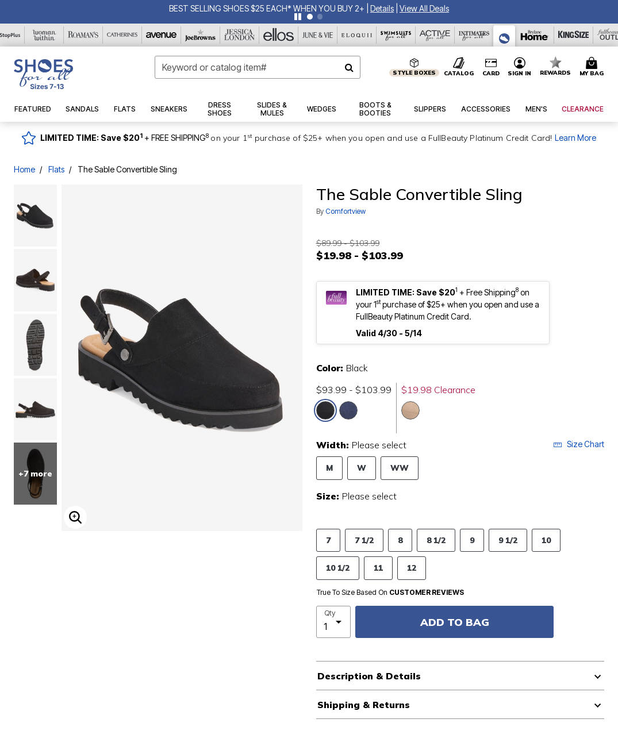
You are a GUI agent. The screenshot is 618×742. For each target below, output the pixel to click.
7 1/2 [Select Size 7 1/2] (364, 540)
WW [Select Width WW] (399, 467)
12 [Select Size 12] (411, 567)
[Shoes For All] (504, 36)
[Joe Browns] (200, 35)
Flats (56, 169)
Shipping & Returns (363, 704)
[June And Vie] (317, 35)
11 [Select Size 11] (378, 567)
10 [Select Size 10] (546, 540)
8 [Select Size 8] (400, 540)
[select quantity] (333, 622)
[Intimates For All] (474, 35)
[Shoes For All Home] (43, 74)
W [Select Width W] (361, 467)
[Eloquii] (357, 35)
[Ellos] (278, 35)
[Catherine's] (122, 35)
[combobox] (257, 67)
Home (24, 169)
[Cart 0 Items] (593, 67)
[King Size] (573, 35)
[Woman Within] (44, 35)
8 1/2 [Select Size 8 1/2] (436, 540)
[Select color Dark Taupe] (410, 410)
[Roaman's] (83, 35)
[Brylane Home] (534, 35)
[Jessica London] (239, 35)
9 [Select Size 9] (472, 540)
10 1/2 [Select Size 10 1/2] (338, 567)
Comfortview (345, 211)
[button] (382, 8)
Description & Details (369, 676)
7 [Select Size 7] (328, 540)
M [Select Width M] (329, 467)
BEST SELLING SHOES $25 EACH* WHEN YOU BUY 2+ (266, 8)
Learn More (575, 138)
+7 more (35, 473)
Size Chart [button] (578, 444)
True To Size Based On (390, 593)
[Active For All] (435, 35)
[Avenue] (161, 35)
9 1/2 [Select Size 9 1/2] (507, 540)
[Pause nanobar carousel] (297, 16)
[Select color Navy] (348, 410)
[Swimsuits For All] (396, 35)
